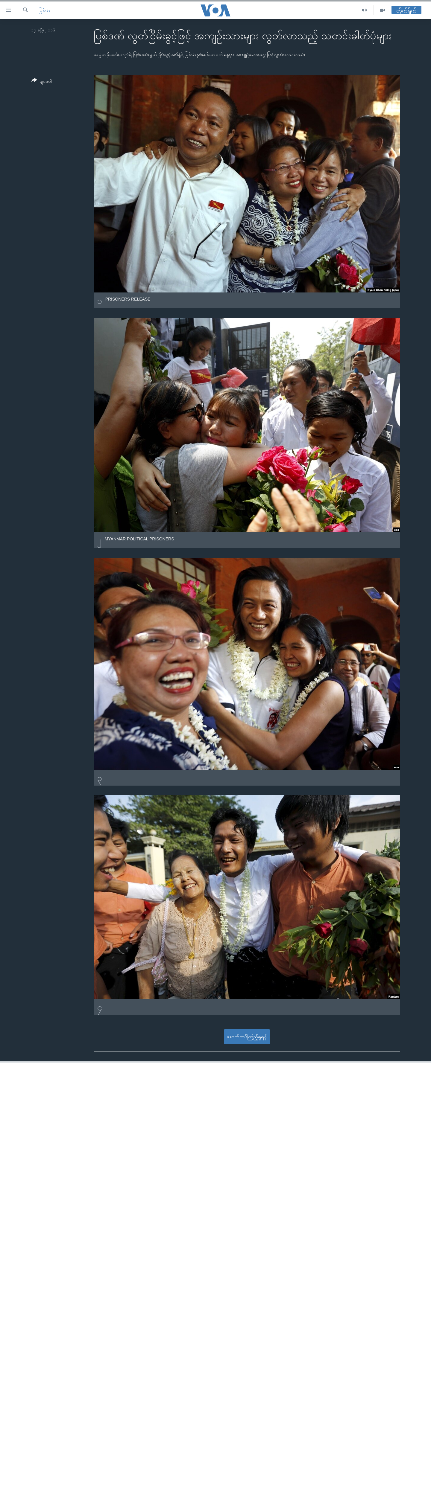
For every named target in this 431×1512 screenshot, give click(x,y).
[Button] (41, 81)
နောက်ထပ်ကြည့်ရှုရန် (247, 1036)
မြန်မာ (44, 10)
